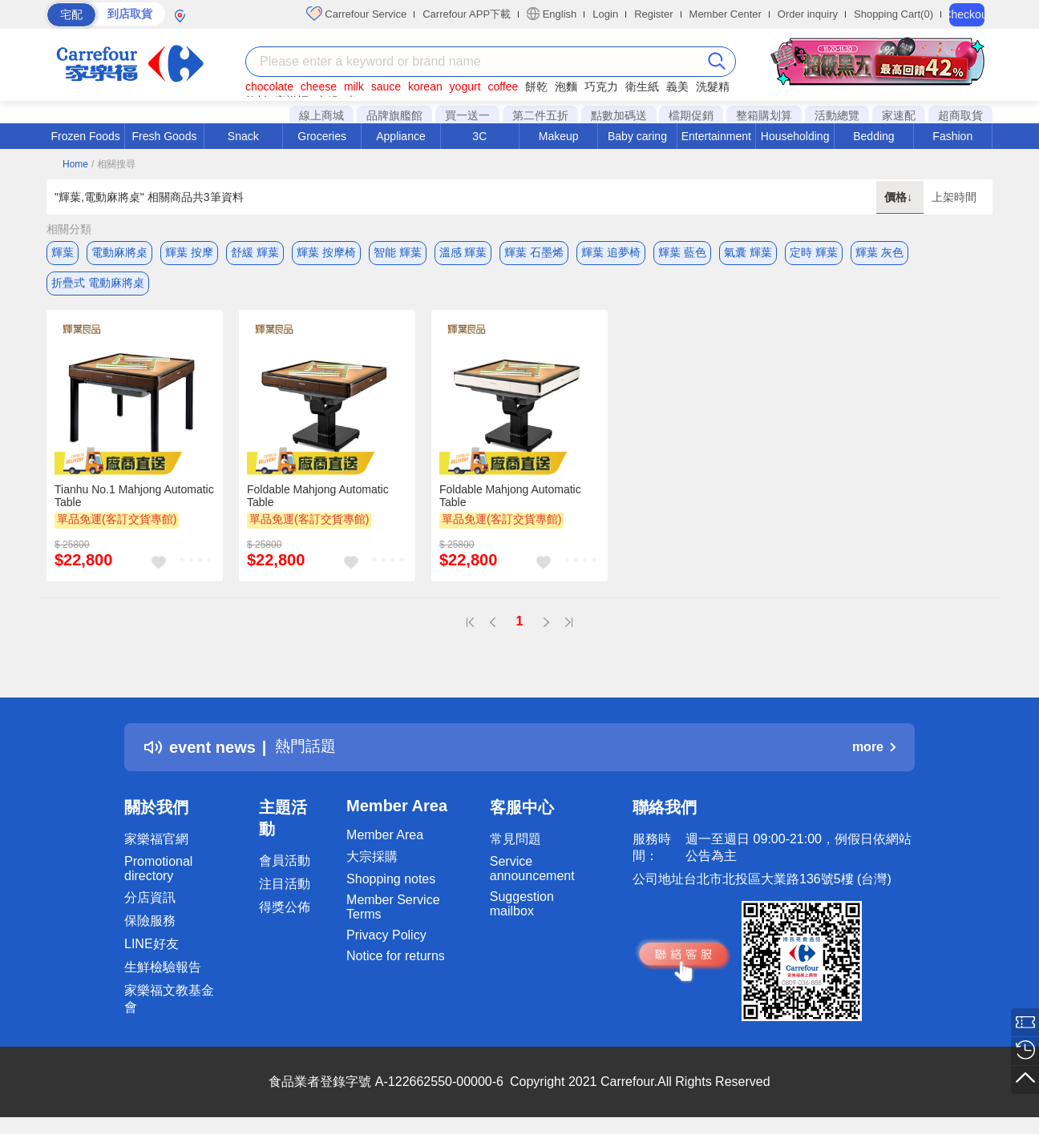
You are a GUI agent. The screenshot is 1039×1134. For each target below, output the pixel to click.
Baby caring (637, 136)
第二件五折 (540, 115)
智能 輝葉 (398, 252)
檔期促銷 (691, 115)
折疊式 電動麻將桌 (97, 284)
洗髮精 (713, 86)
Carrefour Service (356, 13)
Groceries (321, 136)
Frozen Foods (85, 136)
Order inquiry (808, 14)
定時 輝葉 (814, 252)
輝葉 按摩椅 (326, 252)
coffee (502, 86)
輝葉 (62, 252)
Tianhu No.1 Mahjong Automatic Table (134, 499)
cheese (319, 86)
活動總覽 (837, 115)
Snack (243, 136)
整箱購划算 (764, 115)
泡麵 (566, 86)
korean (425, 86)
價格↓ (900, 197)
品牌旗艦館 (394, 115)
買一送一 (467, 115)
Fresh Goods (164, 136)
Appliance (401, 136)
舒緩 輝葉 (255, 252)
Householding (795, 136)
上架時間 (954, 197)
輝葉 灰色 (879, 252)
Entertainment (716, 136)
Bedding (873, 136)
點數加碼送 (619, 115)
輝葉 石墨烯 (534, 252)
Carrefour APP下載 (466, 14)
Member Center (725, 14)
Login (605, 14)
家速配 (899, 115)
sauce (386, 86)
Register (653, 14)
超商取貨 (960, 115)
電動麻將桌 (119, 252)
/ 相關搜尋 (113, 164)
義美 (677, 86)
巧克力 (601, 86)
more (873, 751)
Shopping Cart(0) (893, 14)
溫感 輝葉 (463, 252)
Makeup (559, 136)
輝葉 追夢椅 (611, 252)
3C (479, 136)
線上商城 (321, 115)
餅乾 (536, 86)
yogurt (465, 86)
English (551, 13)
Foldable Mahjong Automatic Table (318, 499)
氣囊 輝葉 (748, 252)
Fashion (952, 136)
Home (75, 164)
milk (354, 86)
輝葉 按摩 (189, 252)
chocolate (269, 86)
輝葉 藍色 (682, 252)
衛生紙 (642, 86)
